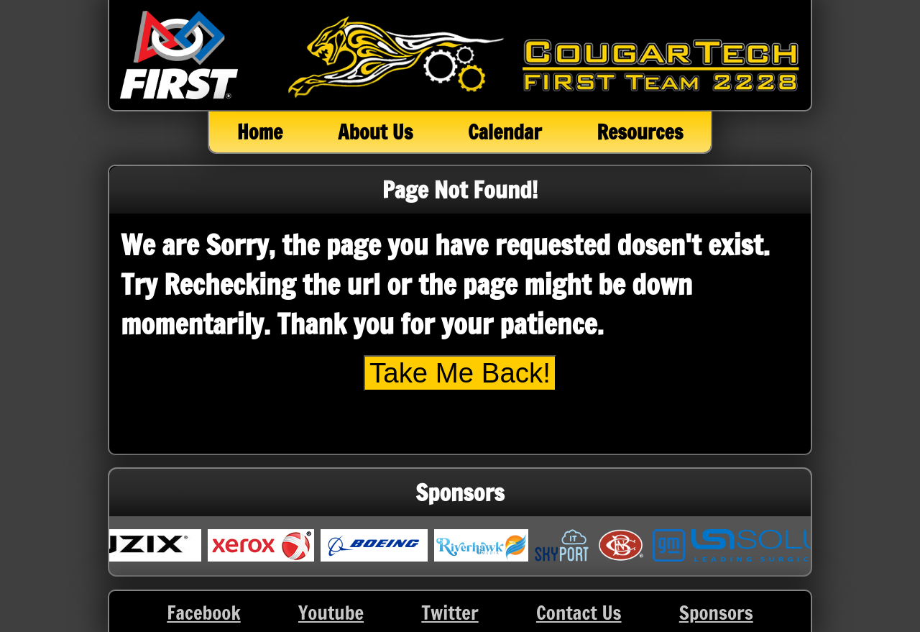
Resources (640, 132)
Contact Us (579, 612)
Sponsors (716, 612)
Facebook (204, 612)
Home (260, 132)
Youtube (331, 612)
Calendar (504, 132)
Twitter (449, 612)
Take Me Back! (460, 372)
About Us (375, 132)
